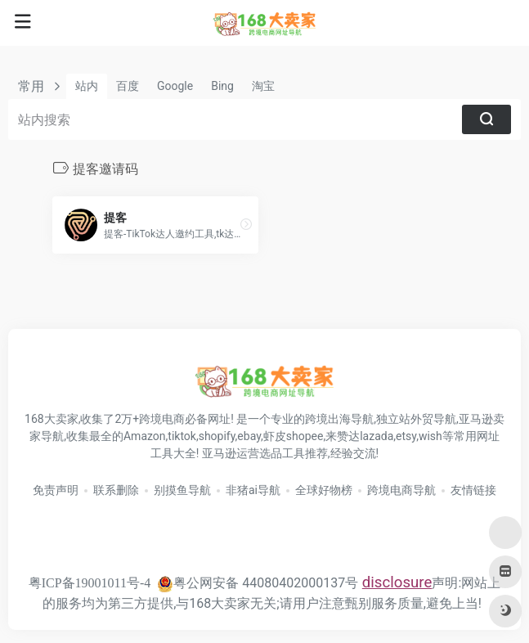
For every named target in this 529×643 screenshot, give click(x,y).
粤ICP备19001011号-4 (90, 583)
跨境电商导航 (401, 490)
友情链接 (473, 490)
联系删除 (116, 490)
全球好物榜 (323, 490)
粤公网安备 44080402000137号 (257, 583)
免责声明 (55, 490)
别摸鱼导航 (182, 490)
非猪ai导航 (253, 490)
